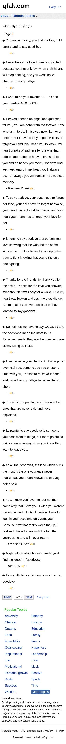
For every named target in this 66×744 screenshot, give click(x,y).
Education (38, 628)
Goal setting (13, 647)
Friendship (12, 641)
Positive (36, 673)
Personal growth (16, 673)
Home (6, 16)
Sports (35, 679)
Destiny (36, 622)
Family (35, 635)
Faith (8, 635)
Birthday (37, 616)
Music (35, 666)
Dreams (10, 628)
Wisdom (10, 692)
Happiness (38, 647)
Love (34, 660)
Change (10, 622)
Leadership (39, 654)
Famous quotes (23, 16)
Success (11, 685)
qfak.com (16, 5)
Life (7, 660)
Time (34, 685)
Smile (9, 679)
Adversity (11, 616)
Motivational (13, 666)
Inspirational (13, 654)
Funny (35, 641)
